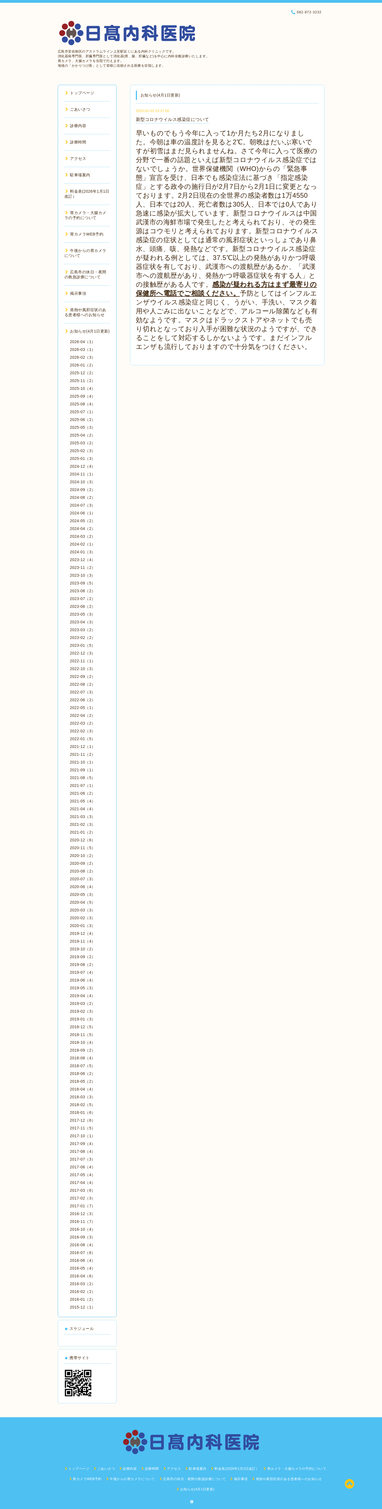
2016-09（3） (83, 1237)
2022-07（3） (83, 692)
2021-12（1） (83, 746)
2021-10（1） (83, 762)
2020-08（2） (83, 871)
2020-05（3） (83, 894)
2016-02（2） (83, 1291)
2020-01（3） (83, 925)
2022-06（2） (83, 700)
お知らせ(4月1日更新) (87, 331)
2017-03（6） (83, 1190)
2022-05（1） (83, 707)
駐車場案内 (77, 175)
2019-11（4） (83, 941)
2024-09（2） (83, 489)
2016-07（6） (83, 1252)
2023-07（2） (83, 598)
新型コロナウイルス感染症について (172, 119)
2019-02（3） (83, 1011)
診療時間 (75, 142)
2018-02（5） (83, 1104)
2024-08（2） (83, 497)
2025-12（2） (83, 373)
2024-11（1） (83, 474)
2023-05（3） (83, 614)
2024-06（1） (83, 513)
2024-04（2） (83, 528)
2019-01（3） (83, 1019)
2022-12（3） (83, 653)
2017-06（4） (83, 1167)
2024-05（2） (83, 521)
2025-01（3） (83, 458)
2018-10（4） (83, 1042)
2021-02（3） (83, 824)
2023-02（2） (83, 637)
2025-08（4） (83, 404)
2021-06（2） (83, 793)
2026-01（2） (83, 365)
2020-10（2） (83, 855)
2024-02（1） (83, 544)
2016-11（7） (83, 1221)
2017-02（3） (83, 1198)
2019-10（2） (83, 949)
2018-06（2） (83, 1073)
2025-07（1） (83, 412)
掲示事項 (75, 293)
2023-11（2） (83, 567)
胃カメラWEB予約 (84, 234)
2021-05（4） (83, 801)
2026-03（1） (83, 349)
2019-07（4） (83, 972)
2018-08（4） (83, 1058)
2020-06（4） (83, 886)
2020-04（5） (83, 902)
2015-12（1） (83, 1307)
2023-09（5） (83, 583)
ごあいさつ (77, 109)
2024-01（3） (83, 552)
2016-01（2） (83, 1299)
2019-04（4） (83, 995)
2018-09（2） (83, 1050)
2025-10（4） (83, 388)
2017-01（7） (83, 1206)
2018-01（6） (83, 1112)
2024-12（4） (83, 466)
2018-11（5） (83, 1034)
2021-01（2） (83, 832)
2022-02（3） (83, 731)
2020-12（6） (83, 840)
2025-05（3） (83, 427)
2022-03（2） (83, 723)
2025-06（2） (83, 419)
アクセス (75, 158)
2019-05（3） (83, 988)
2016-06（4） (83, 1260)
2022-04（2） (83, 715)
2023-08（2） (83, 591)
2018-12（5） (83, 1027)
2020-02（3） (83, 918)
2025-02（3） (83, 451)
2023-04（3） (83, 622)
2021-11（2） (83, 754)
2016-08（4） (83, 1245)
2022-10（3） (83, 668)
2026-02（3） (83, 357)
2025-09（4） (83, 396)
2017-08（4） (83, 1151)
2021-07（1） (83, 785)
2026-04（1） (83, 342)
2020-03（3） (83, 910)
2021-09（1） (83, 770)
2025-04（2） (83, 435)
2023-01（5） (83, 645)
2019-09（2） (83, 957)
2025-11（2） (83, 380)
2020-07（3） (83, 879)
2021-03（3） (83, 816)
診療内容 (75, 125)
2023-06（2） (83, 606)
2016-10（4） (83, 1229)
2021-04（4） (83, 809)
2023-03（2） (83, 630)
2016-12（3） (83, 1213)
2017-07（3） (83, 1159)
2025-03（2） (83, 443)
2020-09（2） (83, 863)
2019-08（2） (83, 964)
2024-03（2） (83, 536)
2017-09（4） (83, 1143)
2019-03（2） (83, 1003)
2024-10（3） (83, 482)
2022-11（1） (83, 661)
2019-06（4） (83, 980)
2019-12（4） (83, 933)
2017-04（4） (83, 1182)
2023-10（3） (83, 575)
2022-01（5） (83, 739)
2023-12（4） (83, 559)
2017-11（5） (83, 1128)
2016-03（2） (83, 1284)
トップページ (79, 93)
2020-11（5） (83, 848)
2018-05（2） (83, 1081)
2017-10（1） (83, 1136)
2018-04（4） (83, 1089)
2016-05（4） (83, 1268)
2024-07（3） (83, 505)
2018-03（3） (83, 1097)
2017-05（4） (83, 1175)
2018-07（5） (83, 1066)
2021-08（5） (83, 777)
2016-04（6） (83, 1276)
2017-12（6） (83, 1120)
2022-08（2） (83, 684)
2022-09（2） (83, 676)
